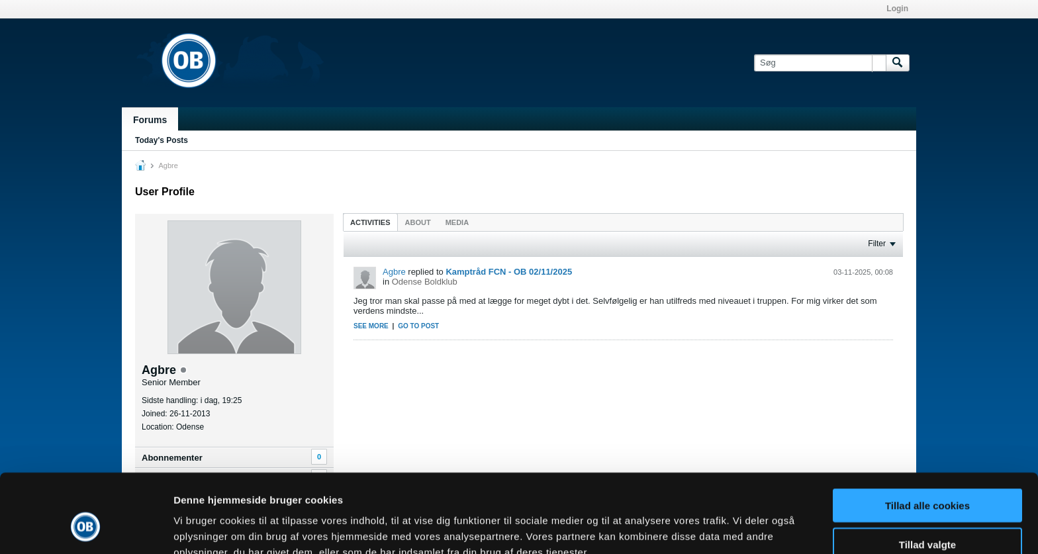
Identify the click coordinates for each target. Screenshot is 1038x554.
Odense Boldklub (424, 282)
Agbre (394, 272)
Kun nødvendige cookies (927, 515)
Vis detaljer (688, 527)
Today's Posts (161, 140)
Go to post (418, 326)
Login (897, 8)
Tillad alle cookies (927, 437)
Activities (370, 222)
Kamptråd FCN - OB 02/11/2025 (509, 272)
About (418, 222)
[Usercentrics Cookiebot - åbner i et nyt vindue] (86, 528)
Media (457, 222)
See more (371, 326)
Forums (150, 120)
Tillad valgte (927, 477)
